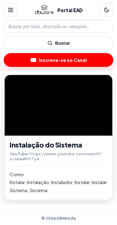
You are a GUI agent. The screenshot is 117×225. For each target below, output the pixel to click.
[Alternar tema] (106, 10)
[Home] (44, 10)
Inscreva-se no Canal (59, 60)
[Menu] (10, 10)
